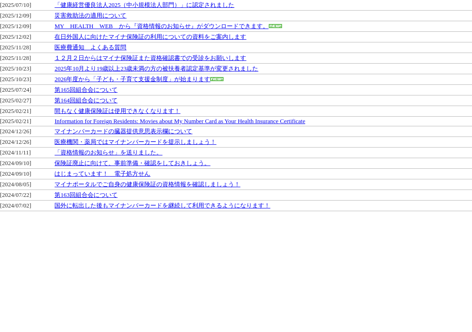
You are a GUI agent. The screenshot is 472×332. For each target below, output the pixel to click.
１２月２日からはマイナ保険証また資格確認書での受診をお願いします (150, 57)
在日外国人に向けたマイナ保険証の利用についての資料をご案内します (150, 36)
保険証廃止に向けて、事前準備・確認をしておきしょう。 (132, 163)
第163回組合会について (86, 194)
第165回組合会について (86, 89)
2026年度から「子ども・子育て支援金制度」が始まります (132, 79)
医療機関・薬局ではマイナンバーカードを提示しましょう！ (135, 141)
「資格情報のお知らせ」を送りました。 (108, 152)
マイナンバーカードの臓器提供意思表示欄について (123, 131)
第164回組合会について (86, 100)
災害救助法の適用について (90, 15)
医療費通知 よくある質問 (90, 47)
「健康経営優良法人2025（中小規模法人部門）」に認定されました (144, 4)
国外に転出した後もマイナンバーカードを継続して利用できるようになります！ (162, 205)
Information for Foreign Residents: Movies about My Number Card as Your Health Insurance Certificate (179, 121)
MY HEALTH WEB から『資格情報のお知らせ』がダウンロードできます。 (161, 26)
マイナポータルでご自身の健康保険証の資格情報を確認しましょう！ (147, 184)
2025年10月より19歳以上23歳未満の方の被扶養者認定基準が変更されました (156, 68)
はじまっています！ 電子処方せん (102, 173)
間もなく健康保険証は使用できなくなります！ (117, 110)
